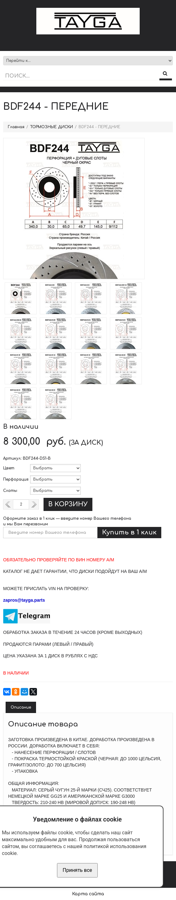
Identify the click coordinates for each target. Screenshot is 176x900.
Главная (16, 127)
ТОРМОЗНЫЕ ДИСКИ (51, 127)
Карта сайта (88, 894)
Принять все (77, 870)
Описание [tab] (21, 707)
